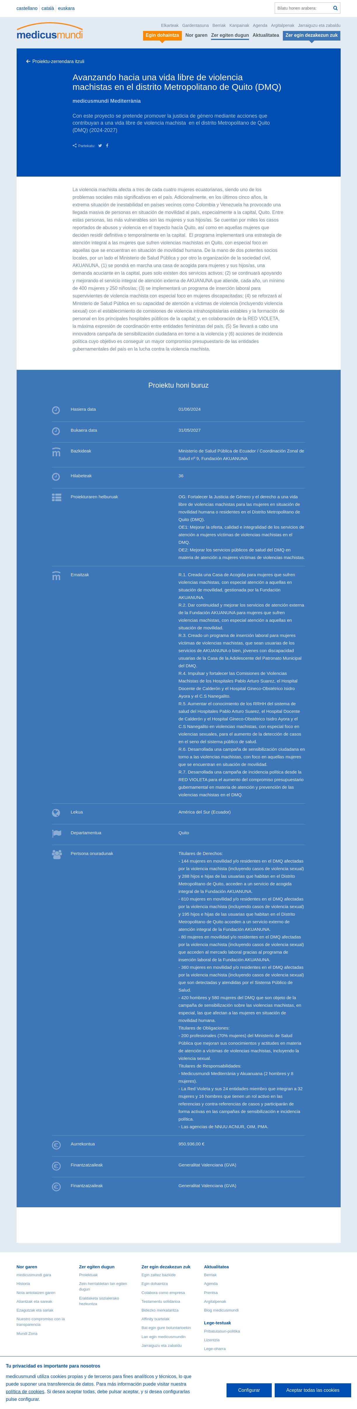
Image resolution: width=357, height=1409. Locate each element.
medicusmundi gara (34, 1275)
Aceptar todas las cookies (312, 1390)
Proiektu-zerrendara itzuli (58, 61)
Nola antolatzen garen (36, 1292)
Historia (23, 1283)
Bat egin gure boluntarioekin (166, 1328)
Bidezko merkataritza (160, 1310)
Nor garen (196, 35)
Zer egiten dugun (230, 35)
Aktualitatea (265, 35)
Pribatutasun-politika (222, 1331)
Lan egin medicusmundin (164, 1337)
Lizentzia (212, 1340)
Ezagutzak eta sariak (35, 1310)
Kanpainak (239, 25)
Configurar (249, 1390)
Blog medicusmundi (221, 1310)
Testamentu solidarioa (161, 1301)
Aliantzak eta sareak (34, 1301)
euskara (66, 8)
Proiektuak (88, 1275)
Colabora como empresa (163, 1292)
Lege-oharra (215, 1349)
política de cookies (25, 1391)
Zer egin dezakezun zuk (166, 1266)
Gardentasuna (195, 25)
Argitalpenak (282, 25)
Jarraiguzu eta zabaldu (319, 25)
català (47, 8)
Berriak (219, 25)
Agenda (260, 25)
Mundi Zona (27, 1333)
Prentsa (211, 1292)
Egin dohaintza (155, 1283)
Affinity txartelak (156, 1319)
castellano (27, 8)
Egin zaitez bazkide (159, 1275)
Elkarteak (170, 25)
